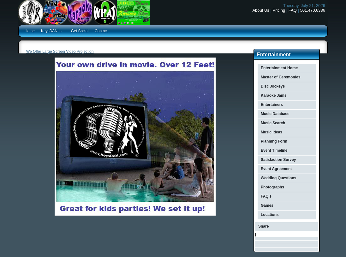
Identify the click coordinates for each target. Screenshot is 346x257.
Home (30, 31)
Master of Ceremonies (280, 77)
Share (263, 226)
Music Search (273, 123)
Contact (101, 31)
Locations (270, 214)
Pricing (278, 10)
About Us (260, 10)
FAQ (293, 10)
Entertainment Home (279, 68)
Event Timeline (274, 150)
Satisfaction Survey (278, 159)
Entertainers (272, 104)
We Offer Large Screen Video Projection (59, 51)
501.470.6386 (312, 10)
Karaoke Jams (273, 95)
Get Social (79, 31)
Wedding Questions (278, 178)
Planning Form (274, 141)
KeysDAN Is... (53, 31)
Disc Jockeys (273, 86)
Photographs (272, 187)
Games (267, 205)
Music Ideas (271, 132)
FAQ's (266, 196)
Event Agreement (276, 169)
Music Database (275, 114)
